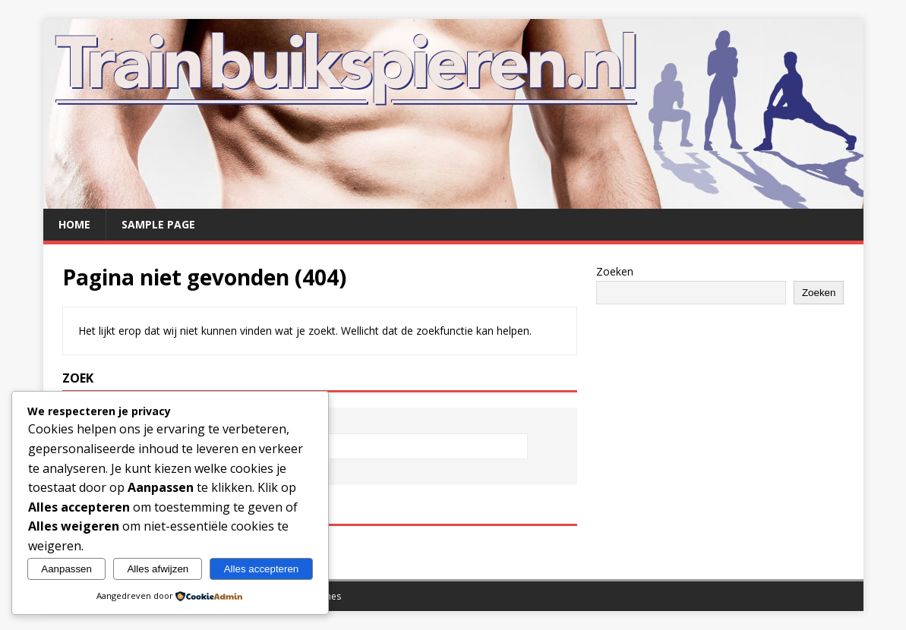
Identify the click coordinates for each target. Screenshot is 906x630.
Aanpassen (66, 569)
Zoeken (614, 271)
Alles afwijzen (157, 569)
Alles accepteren (261, 569)
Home (74, 224)
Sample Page (158, 224)
